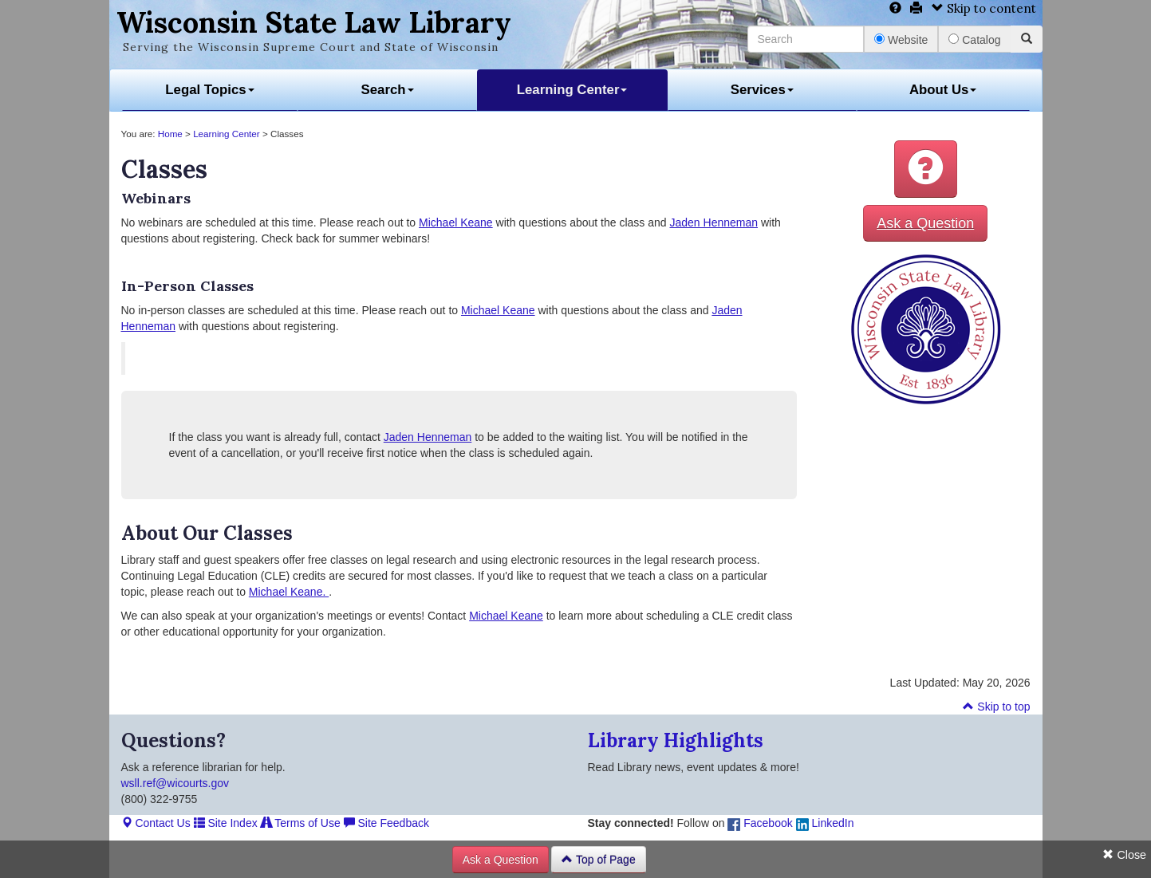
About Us (943, 89)
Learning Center (572, 89)
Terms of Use (301, 823)
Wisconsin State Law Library (313, 22)
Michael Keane (456, 222)
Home (170, 133)
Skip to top (996, 706)
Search (387, 89)
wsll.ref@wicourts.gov (175, 783)
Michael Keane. (289, 591)
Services (762, 89)
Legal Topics (209, 89)
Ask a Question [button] (925, 223)
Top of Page (598, 859)
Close (1124, 854)
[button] (925, 169)
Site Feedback (386, 823)
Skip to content (984, 8)
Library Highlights (675, 740)
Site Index (226, 823)
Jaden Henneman (713, 222)
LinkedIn (825, 823)
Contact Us (156, 823)
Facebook (759, 823)
